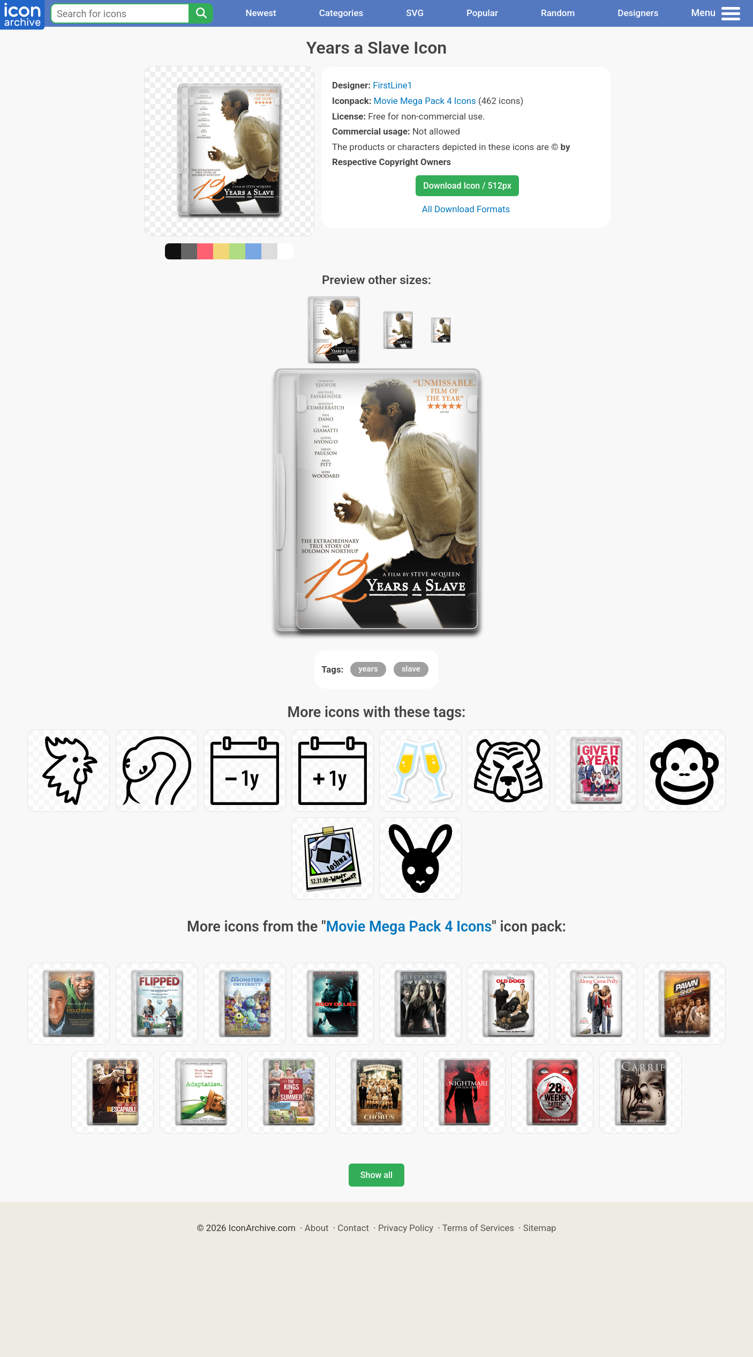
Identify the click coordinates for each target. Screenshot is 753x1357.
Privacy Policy (405, 1227)
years (368, 669)
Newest (260, 13)
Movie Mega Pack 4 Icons (425, 100)
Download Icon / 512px (467, 186)
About (317, 1227)
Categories (341, 13)
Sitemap (539, 1227)
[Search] (201, 13)
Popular (482, 13)
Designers (638, 13)
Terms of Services (478, 1227)
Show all (376, 1175)
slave (411, 669)
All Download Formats (466, 209)
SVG (415, 13)
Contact (353, 1227)
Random (558, 13)
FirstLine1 (392, 85)
